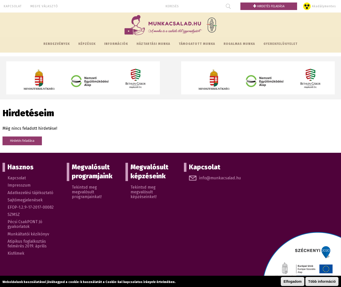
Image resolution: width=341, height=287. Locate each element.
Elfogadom (293, 281)
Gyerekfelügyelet (280, 44)
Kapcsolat (13, 6)
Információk (116, 44)
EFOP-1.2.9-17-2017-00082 (31, 207)
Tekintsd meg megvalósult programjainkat (86, 192)
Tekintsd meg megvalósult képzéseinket (143, 192)
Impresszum (19, 185)
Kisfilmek (16, 253)
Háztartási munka (153, 44)
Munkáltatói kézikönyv (28, 234)
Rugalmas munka (239, 44)
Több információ (322, 281)
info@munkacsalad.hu (220, 178)
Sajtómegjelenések (25, 200)
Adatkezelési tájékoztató (30, 192)
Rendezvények (56, 44)
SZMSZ (14, 214)
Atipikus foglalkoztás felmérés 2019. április (27, 243)
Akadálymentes (324, 6)
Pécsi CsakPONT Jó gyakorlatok (25, 224)
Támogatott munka (197, 44)
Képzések (87, 44)
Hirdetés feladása (269, 6)
